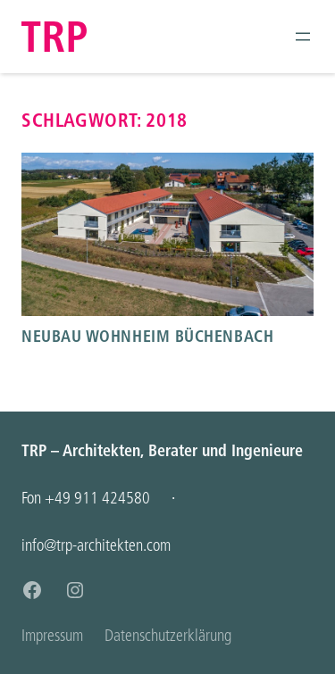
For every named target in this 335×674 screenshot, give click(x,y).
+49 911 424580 (97, 497)
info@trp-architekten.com (96, 545)
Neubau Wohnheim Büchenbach (147, 336)
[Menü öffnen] (303, 36)
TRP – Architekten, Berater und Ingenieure (162, 450)
